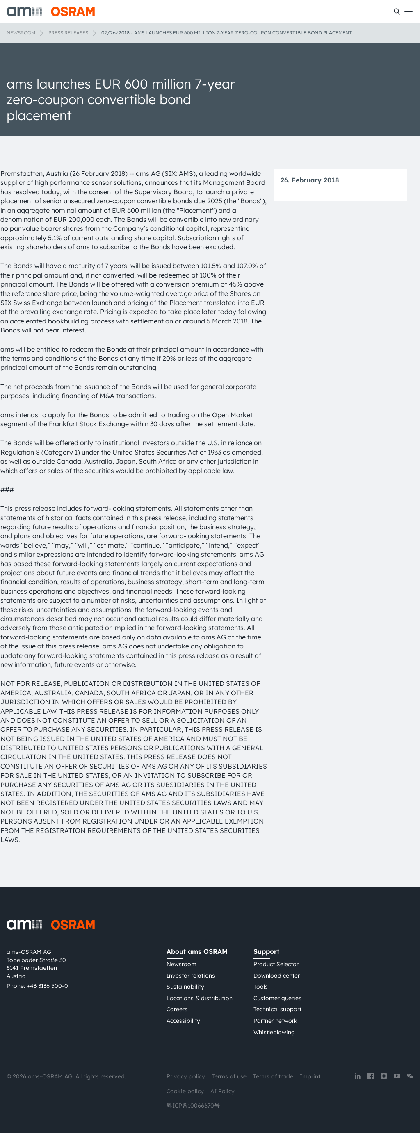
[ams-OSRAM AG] (51, 11)
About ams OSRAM (197, 951)
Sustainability (185, 986)
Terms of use (229, 1076)
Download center (276, 975)
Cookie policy (185, 1091)
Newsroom (21, 33)
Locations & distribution (200, 998)
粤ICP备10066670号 (193, 1105)
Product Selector (276, 964)
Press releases (68, 33)
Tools (260, 986)
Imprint (310, 1076)
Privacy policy (186, 1076)
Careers (177, 1009)
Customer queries (277, 998)
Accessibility (183, 1020)
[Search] (397, 11)
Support (266, 951)
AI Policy (222, 1091)
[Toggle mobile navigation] (408, 11)
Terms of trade (273, 1076)
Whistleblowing (274, 1032)
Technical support (277, 1009)
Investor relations (191, 975)
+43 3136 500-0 (47, 986)
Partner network (275, 1020)
